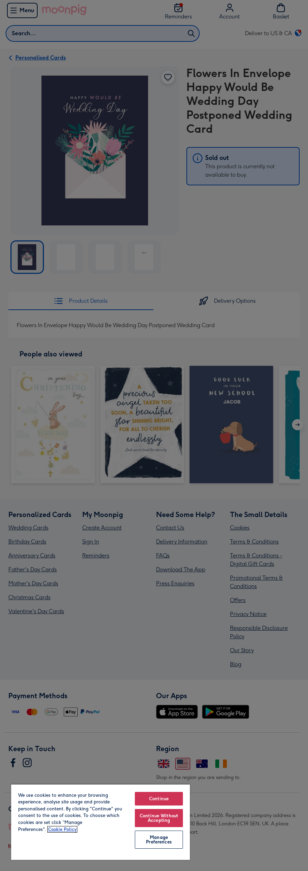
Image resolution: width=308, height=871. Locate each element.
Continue (159, 798)
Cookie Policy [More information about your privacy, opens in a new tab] (62, 829)
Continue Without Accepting (159, 818)
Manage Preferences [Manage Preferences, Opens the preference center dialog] (158, 840)
